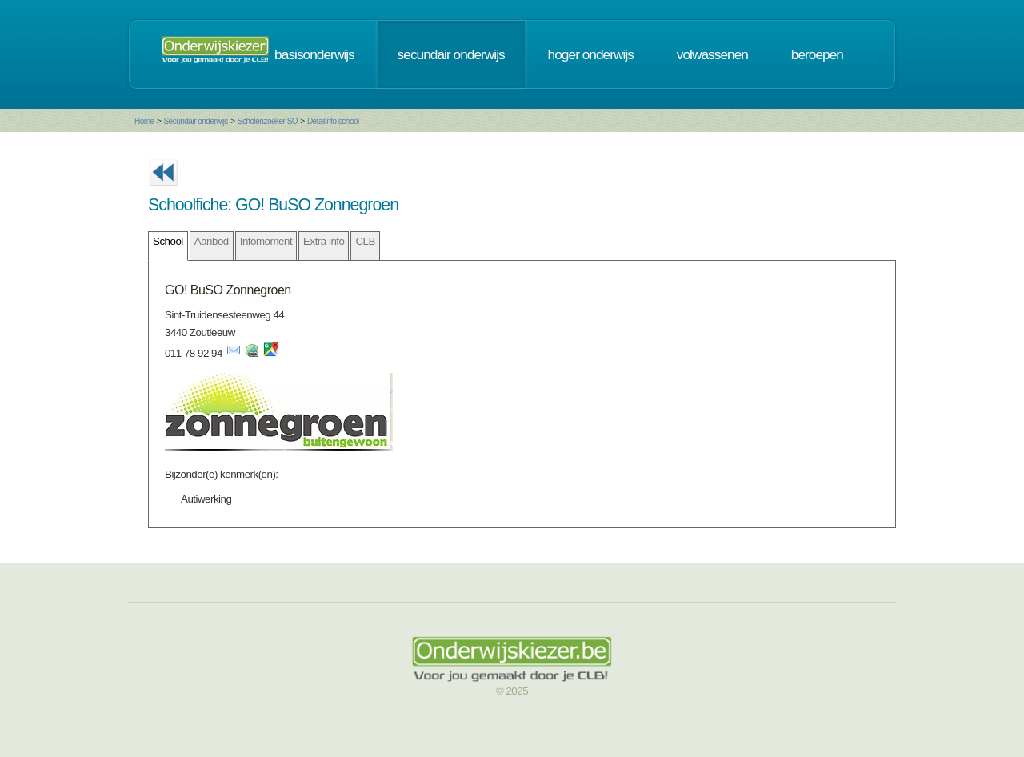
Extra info (323, 241)
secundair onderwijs (451, 54)
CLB (364, 241)
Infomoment (266, 241)
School (168, 241)
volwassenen (712, 54)
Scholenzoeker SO (268, 121)
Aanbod (211, 241)
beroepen (817, 54)
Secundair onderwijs (195, 121)
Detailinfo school (333, 121)
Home (144, 121)
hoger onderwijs (591, 54)
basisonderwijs (314, 54)
